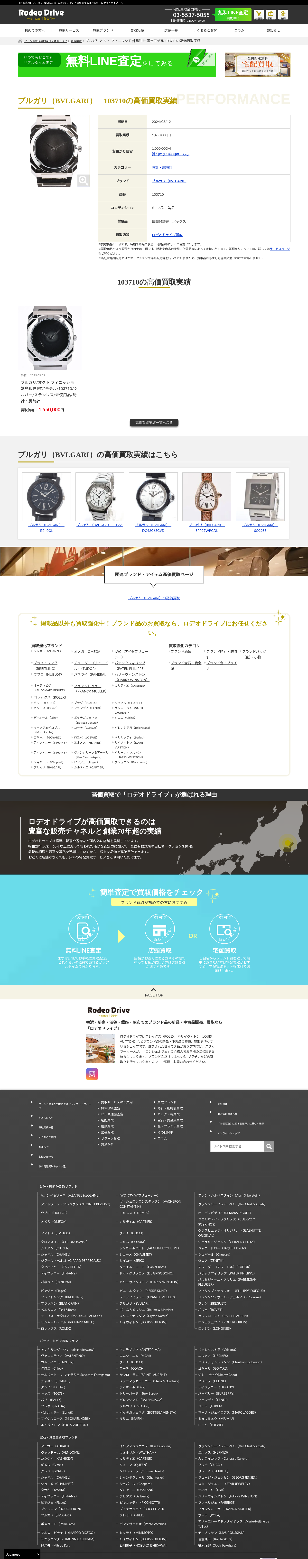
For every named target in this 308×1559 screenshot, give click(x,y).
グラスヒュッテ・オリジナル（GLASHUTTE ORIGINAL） (229, 1213)
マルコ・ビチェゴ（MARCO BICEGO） (69, 1504)
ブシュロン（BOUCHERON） (62, 1481)
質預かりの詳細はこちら (170, 154)
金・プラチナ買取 (170, 1135)
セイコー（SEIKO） (134, 1241)
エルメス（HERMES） (135, 1194)
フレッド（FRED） (133, 1487)
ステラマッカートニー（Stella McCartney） (150, 1357)
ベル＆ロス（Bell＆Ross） (59, 1290)
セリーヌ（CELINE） (213, 1357)
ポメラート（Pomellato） (59, 1496)
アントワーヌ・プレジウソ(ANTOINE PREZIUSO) (75, 1185)
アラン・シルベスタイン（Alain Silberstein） (230, 1176)
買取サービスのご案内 (117, 1111)
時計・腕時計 (162, 168)
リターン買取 (110, 1147)
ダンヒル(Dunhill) (53, 1363)
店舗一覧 (171, 30)
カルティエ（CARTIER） (137, 1202)
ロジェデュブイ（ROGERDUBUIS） (223, 1303)
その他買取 (165, 1141)
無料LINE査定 (111, 1117)
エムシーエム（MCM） (136, 1332)
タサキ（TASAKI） (54, 1462)
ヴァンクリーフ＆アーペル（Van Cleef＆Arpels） (232, 1185)
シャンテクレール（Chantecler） (143, 1449)
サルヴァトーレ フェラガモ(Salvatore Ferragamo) (75, 1351)
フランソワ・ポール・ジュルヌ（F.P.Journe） (230, 1278)
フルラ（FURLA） (211, 1382)
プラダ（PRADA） (54, 1382)
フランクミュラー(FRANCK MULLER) (224, 1481)
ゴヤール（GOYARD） (214, 1345)
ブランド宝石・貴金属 (185, 661)
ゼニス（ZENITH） (211, 1241)
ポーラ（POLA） (210, 1487)
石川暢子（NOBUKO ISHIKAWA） (144, 1517)
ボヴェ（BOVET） (211, 1290)
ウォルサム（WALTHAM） (139, 1424)
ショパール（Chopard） (215, 1235)
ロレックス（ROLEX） (48, 691)
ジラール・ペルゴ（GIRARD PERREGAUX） (72, 1241)
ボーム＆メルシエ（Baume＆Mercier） (147, 1290)
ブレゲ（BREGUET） (213, 1284)
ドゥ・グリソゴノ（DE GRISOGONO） (148, 1254)
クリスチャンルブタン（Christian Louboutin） (230, 1338)
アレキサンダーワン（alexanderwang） (69, 1326)
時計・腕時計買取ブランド (56, 1169)
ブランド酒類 (179, 651)
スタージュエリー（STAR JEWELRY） (225, 1456)
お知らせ (273, 30)
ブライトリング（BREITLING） (44, 664)
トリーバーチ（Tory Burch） (140, 1370)
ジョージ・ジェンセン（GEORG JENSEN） (228, 1449)
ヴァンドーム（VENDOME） (61, 1424)
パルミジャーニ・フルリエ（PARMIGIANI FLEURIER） (227, 1262)
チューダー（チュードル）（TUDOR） (91, 664)
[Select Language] (22, 1554)
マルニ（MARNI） (133, 1395)
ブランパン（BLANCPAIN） (61, 1284)
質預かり (107, 1153)
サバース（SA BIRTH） (214, 1443)
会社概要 (220, 1111)
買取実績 (137, 30)
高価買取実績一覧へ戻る (154, 423)
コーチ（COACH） (133, 1345)
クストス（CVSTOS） (56, 1214)
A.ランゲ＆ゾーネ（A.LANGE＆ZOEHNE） (71, 1176)
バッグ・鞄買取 (169, 1123)
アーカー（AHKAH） (56, 1418)
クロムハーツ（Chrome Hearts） (143, 1443)
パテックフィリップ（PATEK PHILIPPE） (128, 664)
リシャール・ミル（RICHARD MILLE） (68, 1303)
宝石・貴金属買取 (170, 1129)
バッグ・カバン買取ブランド (58, 1319)
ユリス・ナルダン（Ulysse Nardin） (145, 1297)
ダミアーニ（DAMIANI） (137, 1462)
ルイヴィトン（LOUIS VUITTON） (144, 1303)
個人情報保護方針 (226, 1117)
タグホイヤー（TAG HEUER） (62, 1248)
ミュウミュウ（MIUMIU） (217, 1395)
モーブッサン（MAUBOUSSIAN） (222, 1504)
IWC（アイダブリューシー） (131, 654)
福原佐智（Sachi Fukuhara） (218, 1517)
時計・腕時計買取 (170, 1117)
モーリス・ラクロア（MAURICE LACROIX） (72, 1297)
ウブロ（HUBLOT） (47, 671)
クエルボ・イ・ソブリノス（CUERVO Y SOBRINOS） (226, 1202)
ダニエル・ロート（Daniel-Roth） (144, 1248)
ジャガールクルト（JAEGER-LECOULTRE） (150, 1229)
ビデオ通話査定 (112, 1123)
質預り (267, 14)
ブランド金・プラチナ (221, 661)
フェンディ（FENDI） (213, 1376)
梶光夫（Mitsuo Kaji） (57, 1517)
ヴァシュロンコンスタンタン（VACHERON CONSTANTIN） (150, 1184)
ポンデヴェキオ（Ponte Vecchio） (144, 1496)
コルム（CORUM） (133, 1223)
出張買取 (107, 1141)
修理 (282, 14)
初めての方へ (35, 30)
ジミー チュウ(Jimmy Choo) (217, 1351)
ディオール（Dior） (134, 1363)
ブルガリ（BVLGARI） (169, 181)
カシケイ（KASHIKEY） (58, 1430)
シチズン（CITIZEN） (56, 1229)
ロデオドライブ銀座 (167, 235)
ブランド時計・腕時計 (221, 651)
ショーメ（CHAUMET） (137, 1235)
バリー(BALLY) (51, 1376)
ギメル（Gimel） (53, 1437)
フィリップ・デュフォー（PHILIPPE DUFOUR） (232, 1271)
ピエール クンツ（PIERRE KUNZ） (144, 1271)
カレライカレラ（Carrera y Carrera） (224, 1430)
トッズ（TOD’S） (53, 1370)
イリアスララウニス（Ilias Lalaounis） (146, 1418)
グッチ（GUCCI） (132, 1214)
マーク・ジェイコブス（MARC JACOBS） (228, 1389)
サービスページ (280, 249)
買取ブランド (103, 30)
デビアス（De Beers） (135, 1468)
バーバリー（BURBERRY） (217, 1370)
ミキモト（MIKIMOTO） (137, 1504)
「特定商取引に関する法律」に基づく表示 (244, 1123)
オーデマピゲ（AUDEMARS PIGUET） (225, 1194)
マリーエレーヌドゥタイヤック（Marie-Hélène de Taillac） (233, 1495)
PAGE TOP (154, 1004)
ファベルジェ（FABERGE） (217, 1474)
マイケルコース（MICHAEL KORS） (66, 1395)
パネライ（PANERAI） (89, 671)
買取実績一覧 (44, 1128)
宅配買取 (107, 1129)
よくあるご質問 (205, 30)
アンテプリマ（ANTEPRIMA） (141, 1326)
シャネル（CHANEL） (57, 1235)
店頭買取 (107, 1135)
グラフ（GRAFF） (54, 1443)
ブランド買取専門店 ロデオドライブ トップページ (64, 1113)
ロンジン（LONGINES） (215, 1309)
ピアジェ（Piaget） (54, 1271)
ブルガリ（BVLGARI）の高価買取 (154, 598)
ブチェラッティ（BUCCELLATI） (143, 1481)
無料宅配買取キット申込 (52, 1152)
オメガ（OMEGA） (86, 651)
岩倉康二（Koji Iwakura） (216, 1511)
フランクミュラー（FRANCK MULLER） (88, 683)
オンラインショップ (228, 1129)
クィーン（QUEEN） (134, 1437)
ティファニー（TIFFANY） (60, 1254)
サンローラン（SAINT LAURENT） (144, 1351)
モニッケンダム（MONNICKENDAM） (68, 1511)
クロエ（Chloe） (53, 1345)
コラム (239, 30)
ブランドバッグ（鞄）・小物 (257, 654)
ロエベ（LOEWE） (211, 1401)
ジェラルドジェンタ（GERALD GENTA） (227, 1223)
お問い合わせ (44, 1146)
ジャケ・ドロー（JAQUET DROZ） (223, 1229)
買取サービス (69, 30)
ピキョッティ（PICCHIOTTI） (141, 1474)
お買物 (253, 14)
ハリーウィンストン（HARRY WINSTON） (130, 673)
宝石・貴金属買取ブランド (56, 1411)
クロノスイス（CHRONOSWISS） (65, 1223)
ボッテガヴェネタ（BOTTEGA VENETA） (149, 1389)
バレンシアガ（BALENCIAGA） (142, 1376)
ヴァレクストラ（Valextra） (218, 1326)
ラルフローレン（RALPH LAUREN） (224, 1297)
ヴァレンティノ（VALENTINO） (64, 1332)
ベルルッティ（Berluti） (58, 1389)
